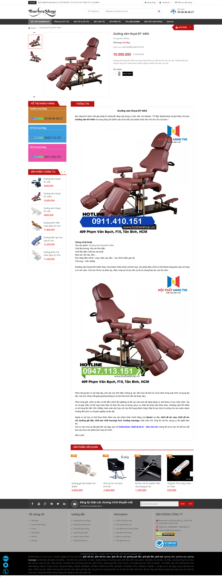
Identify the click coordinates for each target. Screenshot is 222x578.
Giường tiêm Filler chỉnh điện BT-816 (52, 224)
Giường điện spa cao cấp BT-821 (53, 239)
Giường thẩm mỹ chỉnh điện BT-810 (52, 254)
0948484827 (173, 527)
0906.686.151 (184, 527)
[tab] (82, 104)
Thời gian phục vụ (122, 540)
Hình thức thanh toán (80, 524)
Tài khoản (166, 2)
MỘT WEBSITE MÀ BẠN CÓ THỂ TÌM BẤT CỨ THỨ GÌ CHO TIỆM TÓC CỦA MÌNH (68, 2)
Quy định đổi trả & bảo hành (126, 528)
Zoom (105, 94)
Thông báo (34, 532)
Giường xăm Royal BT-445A (52, 195)
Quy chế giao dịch (79, 532)
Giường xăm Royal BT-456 (52, 210)
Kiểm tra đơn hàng (185, 2)
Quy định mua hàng (122, 532)
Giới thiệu (34, 520)
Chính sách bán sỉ (79, 540)
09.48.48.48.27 (185, 12)
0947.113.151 (52, 138)
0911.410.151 (52, 157)
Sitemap (33, 540)
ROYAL (126, 38)
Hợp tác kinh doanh (80, 536)
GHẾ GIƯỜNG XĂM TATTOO (133, 47)
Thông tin (82, 103)
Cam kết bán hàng (37, 524)
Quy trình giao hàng (80, 528)
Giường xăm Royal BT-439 (52, 180)
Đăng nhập (151, 2)
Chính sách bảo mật (123, 520)
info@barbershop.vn (172, 530)
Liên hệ (33, 536)
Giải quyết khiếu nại (123, 524)
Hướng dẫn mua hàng (81, 520)
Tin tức (32, 528)
